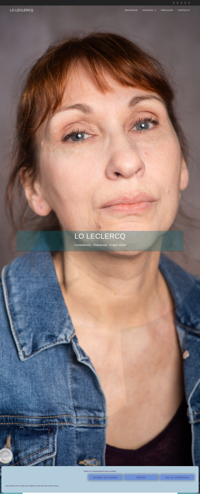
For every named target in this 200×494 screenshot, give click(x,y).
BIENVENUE (131, 10)
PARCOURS (167, 10)
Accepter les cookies (105, 477)
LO (21, 10)
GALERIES (147, 10)
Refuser (141, 477)
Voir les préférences (177, 477)
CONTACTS (184, 10)
